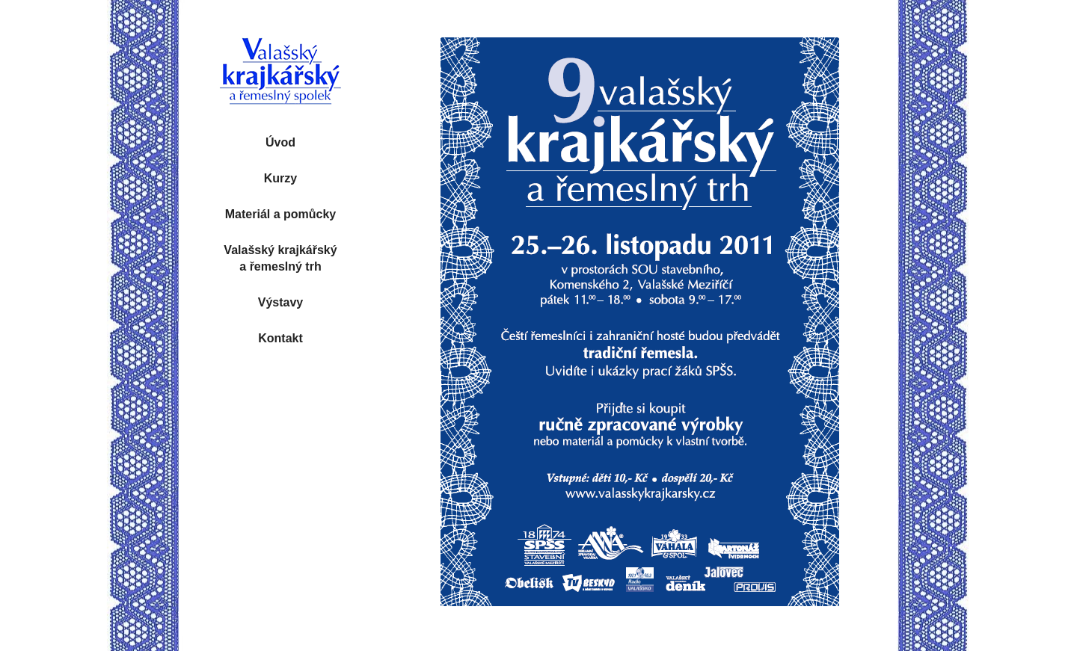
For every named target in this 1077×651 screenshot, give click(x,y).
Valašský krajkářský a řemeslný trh (280, 258)
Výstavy (281, 302)
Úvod (280, 142)
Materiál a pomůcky (281, 214)
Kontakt (280, 338)
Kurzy (280, 178)
